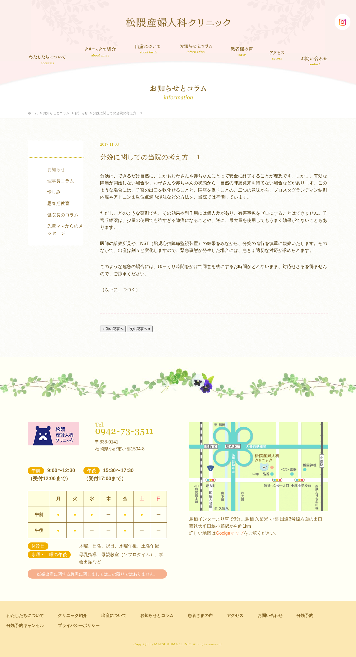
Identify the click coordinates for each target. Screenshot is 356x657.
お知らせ (81, 113)
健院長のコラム (62, 214)
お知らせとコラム (195, 48)
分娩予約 (304, 615)
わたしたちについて (47, 59)
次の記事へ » (139, 329)
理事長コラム (60, 180)
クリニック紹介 (100, 52)
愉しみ (54, 192)
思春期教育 (58, 203)
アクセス (277, 55)
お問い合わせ (315, 60)
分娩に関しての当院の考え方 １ (151, 157)
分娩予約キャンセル (25, 625)
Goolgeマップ (230, 533)
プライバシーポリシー (79, 625)
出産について (148, 48)
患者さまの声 (241, 50)
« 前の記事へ (112, 329)
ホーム (33, 113)
